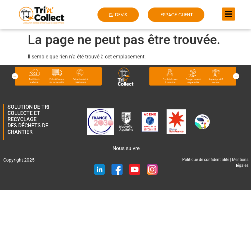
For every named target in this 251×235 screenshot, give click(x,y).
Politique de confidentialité (205, 159)
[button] (118, 15)
